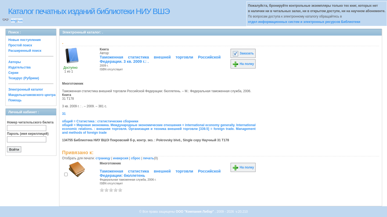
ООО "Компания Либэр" (195, 211)
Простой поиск (20, 45)
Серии (13, 73)
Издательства (19, 67)
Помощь (15, 100)
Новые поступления (24, 40)
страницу (103, 158)
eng (14, 20)
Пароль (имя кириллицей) (28, 134)
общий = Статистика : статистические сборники (100, 121)
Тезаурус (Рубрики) (23, 78)
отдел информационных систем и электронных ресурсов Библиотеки (304, 22)
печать (148, 158)
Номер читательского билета (30, 122)
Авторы (14, 62)
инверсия (120, 158)
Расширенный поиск (24, 51)
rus (20, 20)
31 (64, 114)
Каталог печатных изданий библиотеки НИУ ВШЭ (89, 11)
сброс (135, 158)
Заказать (243, 53)
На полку (243, 64)
